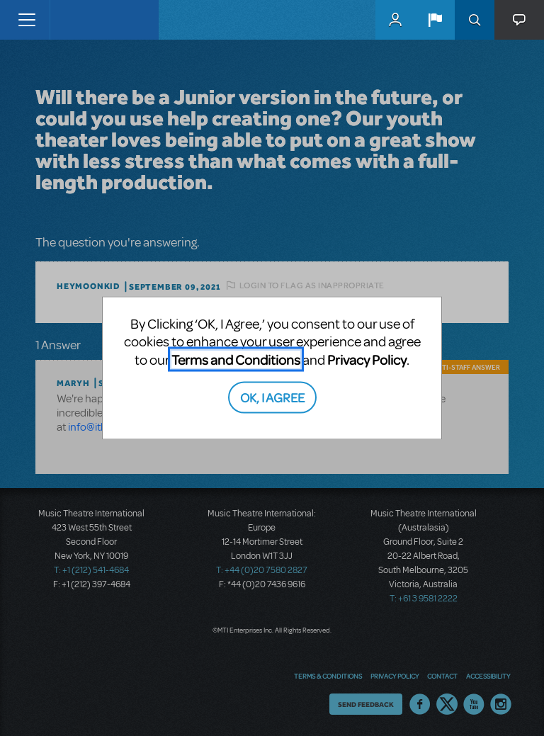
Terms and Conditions (235, 359)
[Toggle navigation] (26, 20)
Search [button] (474, 20)
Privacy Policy (367, 359)
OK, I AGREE (272, 397)
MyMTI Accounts (395, 20)
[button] (435, 20)
